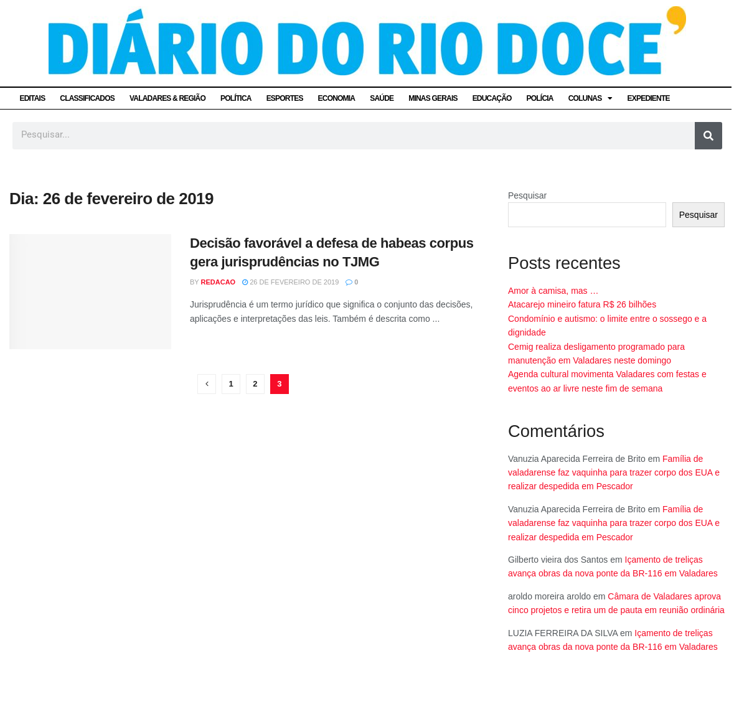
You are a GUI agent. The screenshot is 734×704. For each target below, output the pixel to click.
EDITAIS (32, 98)
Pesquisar (527, 195)
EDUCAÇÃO (492, 98)
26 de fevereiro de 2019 (290, 282)
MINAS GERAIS (432, 98)
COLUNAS (590, 98)
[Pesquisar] (708, 135)
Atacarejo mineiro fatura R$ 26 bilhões (582, 304)
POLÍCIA (540, 98)
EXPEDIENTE (649, 98)
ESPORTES (284, 98)
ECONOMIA (336, 98)
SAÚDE (381, 98)
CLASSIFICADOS (87, 98)
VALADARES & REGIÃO (167, 98)
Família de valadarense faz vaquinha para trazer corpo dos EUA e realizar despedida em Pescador (614, 473)
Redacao (218, 282)
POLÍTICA (236, 98)
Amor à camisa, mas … (553, 291)
